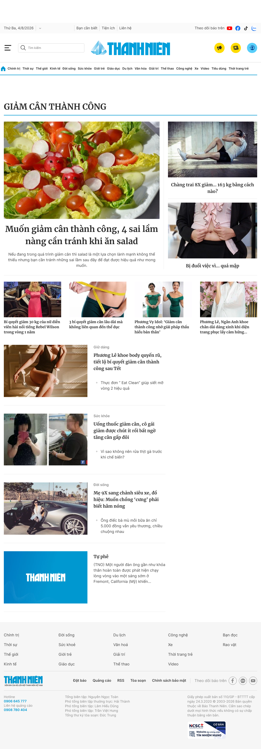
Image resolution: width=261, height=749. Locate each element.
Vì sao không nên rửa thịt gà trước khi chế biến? (131, 454)
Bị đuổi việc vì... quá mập (212, 266)
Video (205, 68)
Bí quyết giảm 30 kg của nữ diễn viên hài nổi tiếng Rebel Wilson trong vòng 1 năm (32, 327)
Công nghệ (184, 68)
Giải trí (154, 68)
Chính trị (14, 68)
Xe (196, 68)
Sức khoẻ (67, 644)
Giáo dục (113, 68)
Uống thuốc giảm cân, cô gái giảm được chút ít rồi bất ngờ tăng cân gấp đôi (124, 430)
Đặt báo (79, 680)
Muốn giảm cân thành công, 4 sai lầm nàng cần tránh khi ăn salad (81, 235)
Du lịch (127, 68)
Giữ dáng (101, 347)
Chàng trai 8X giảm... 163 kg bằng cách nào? (212, 188)
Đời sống (69, 68)
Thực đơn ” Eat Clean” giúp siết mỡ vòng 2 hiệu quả (132, 385)
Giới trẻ (99, 68)
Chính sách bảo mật (169, 680)
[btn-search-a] (23, 48)
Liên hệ (125, 28)
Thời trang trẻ (239, 68)
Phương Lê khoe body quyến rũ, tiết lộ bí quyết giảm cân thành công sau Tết (128, 361)
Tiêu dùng (219, 68)
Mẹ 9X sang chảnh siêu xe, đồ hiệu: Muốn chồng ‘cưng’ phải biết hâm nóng (126, 499)
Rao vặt (229, 644)
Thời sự (28, 68)
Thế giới (42, 68)
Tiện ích (108, 28)
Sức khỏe (85, 68)
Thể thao (167, 68)
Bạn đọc (230, 635)
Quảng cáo (102, 680)
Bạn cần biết (86, 28)
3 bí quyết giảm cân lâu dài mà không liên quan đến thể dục (96, 324)
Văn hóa (141, 68)
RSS (120, 680)
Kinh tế (55, 68)
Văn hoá (120, 644)
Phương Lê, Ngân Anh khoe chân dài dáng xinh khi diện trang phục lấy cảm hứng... (224, 327)
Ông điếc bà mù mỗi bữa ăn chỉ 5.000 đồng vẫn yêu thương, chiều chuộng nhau (131, 526)
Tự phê (101, 556)
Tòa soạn (138, 680)
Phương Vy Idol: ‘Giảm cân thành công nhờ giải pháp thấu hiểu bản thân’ (162, 327)
